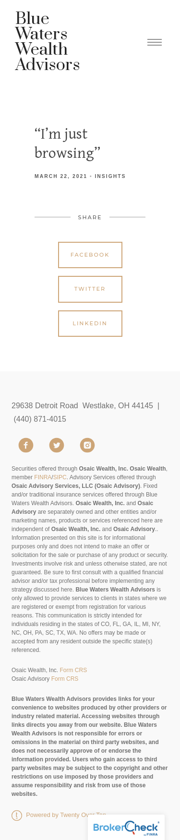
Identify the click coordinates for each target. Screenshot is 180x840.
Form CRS (73, 670)
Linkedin (90, 323)
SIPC (60, 477)
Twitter (90, 288)
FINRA (42, 477)
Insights (110, 176)
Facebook (90, 254)
